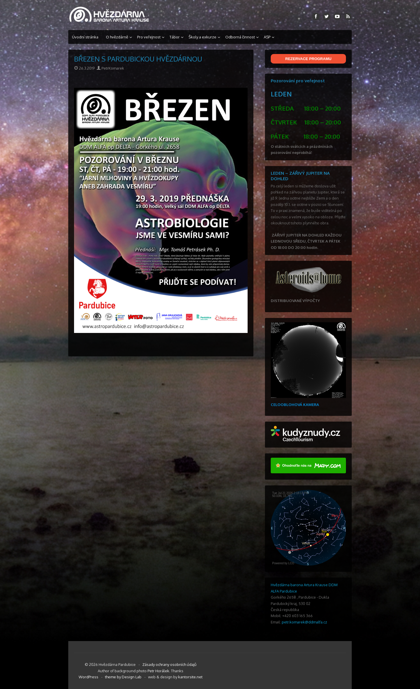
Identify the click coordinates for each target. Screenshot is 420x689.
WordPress (88, 677)
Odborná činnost (240, 37)
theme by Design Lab (123, 677)
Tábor (175, 37)
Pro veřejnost (149, 37)
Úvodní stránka (85, 37)
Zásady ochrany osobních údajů (169, 664)
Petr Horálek (158, 670)
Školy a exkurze (202, 37)
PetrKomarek (110, 68)
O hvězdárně (117, 37)
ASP (267, 37)
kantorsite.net (190, 677)
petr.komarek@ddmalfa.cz (304, 622)
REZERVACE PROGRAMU (308, 59)
